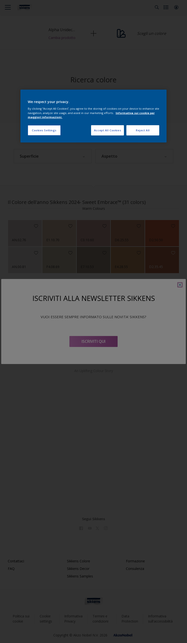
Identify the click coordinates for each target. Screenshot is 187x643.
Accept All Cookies (107, 130)
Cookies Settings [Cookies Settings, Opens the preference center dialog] (44, 130)
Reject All (143, 130)
